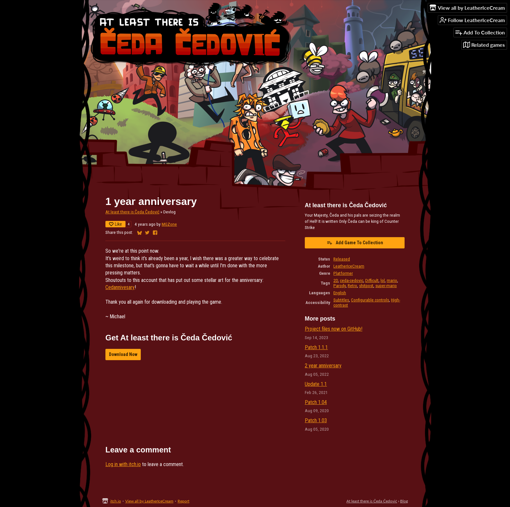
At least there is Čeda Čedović (132, 211)
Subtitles (341, 299)
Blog (404, 501)
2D (335, 280)
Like (115, 224)
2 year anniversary (323, 365)
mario (392, 280)
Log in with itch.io (123, 464)
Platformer (343, 273)
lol (383, 280)
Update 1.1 (316, 384)
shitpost (366, 285)
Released (341, 258)
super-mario (386, 285)
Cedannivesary (120, 287)
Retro (352, 285)
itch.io (115, 501)
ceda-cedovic (351, 280)
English (339, 292)
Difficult (372, 280)
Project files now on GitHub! (333, 329)
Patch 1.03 (316, 420)
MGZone (169, 224)
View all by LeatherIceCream (149, 501)
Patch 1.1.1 (316, 347)
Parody (339, 285)
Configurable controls (370, 299)
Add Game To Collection (355, 243)
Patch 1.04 (316, 402)
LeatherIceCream (348, 266)
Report (183, 501)
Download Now (123, 354)
